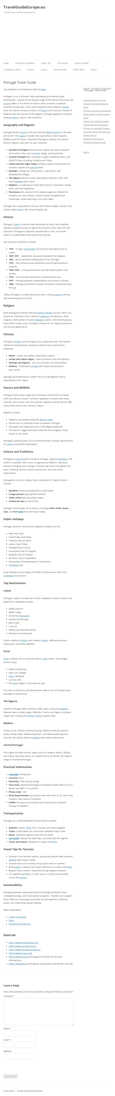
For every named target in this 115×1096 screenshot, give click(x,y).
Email (7, 1039)
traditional (9, 575)
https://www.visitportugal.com (23, 942)
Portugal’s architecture (20, 924)
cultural (33, 167)
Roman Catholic (45, 312)
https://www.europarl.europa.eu (24, 949)
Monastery (24, 615)
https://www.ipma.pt (19, 956)
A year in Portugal (17, 917)
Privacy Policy (9, 1090)
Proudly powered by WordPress (30, 1090)
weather (19, 181)
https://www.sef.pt (18, 963)
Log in (86, 152)
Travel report (60, 70)
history (17, 224)
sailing (30, 715)
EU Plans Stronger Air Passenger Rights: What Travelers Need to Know (97, 114)
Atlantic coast (46, 419)
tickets (17, 867)
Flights (30, 70)
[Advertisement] (57, 38)
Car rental (14, 838)
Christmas (14, 565)
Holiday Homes (82, 63)
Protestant (39, 319)
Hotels (44, 70)
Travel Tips (46, 63)
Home (6, 63)
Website (7, 1051)
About (94, 70)
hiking (10, 444)
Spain (24, 132)
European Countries (24, 63)
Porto (44, 110)
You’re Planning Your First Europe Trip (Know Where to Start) (95, 104)
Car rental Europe (12, 70)
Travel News (79, 70)
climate (65, 107)
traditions (44, 316)
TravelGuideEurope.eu (24, 7)
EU (14, 287)
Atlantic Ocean (53, 132)
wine (20, 511)
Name (7, 1028)
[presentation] (26, 1066)
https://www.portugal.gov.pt (22, 946)
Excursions (62, 63)
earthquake (29, 249)
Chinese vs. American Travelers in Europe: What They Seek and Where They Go (96, 132)
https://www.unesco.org (20, 953)
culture (15, 117)
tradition (35, 737)
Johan (43, 89)
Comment (9, 996)
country (7, 103)
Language (13, 774)
